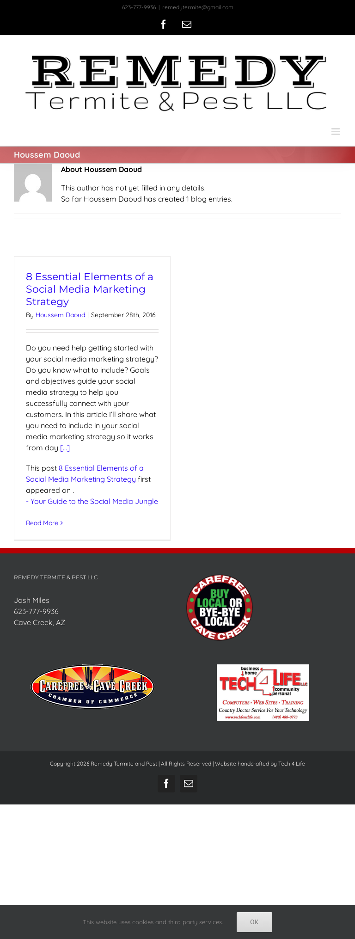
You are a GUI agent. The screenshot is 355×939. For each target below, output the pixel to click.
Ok (254, 922)
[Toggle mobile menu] (336, 131)
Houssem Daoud (60, 315)
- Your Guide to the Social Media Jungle (92, 501)
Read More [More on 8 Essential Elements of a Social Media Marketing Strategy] (42, 523)
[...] (65, 447)
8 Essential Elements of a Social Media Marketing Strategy (89, 289)
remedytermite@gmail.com (197, 7)
